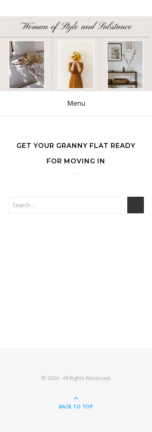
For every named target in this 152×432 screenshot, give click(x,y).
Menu (76, 103)
